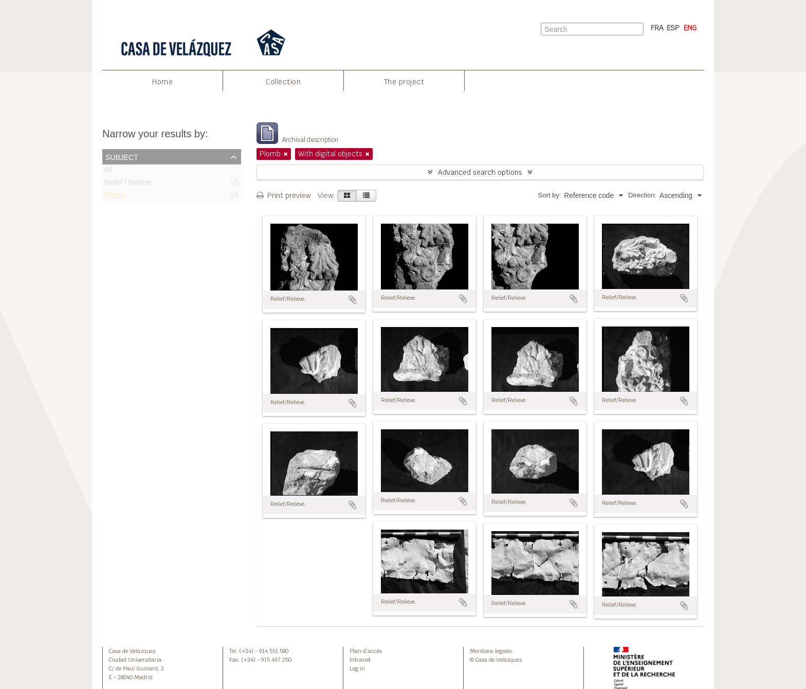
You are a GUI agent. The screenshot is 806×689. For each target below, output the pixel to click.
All (108, 171)
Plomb (114, 197)
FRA (657, 27)
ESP (673, 27)
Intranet (360, 659)
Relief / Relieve (128, 184)
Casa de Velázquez (132, 651)
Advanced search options (480, 172)
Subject (121, 156)
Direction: (642, 195)
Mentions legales (491, 651)
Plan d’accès (366, 651)
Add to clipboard (352, 300)
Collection (283, 81)
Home (162, 81)
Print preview (283, 195)
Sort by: (549, 195)
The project (404, 81)
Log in (357, 668)
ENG (690, 27)
